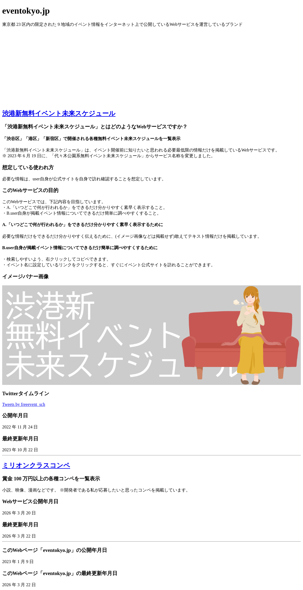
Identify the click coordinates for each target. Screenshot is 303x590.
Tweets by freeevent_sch (23, 404)
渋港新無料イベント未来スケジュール (58, 113)
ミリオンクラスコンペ (36, 465)
